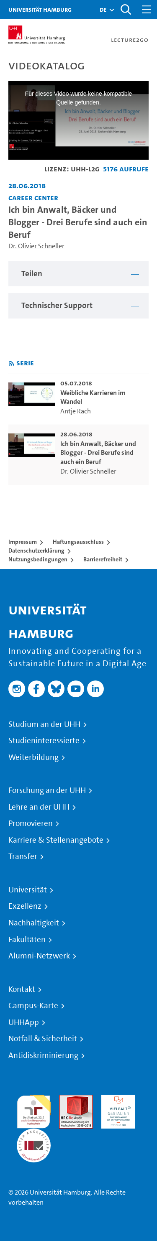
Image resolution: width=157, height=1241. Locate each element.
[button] (103, 10)
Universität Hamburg (40, 9)
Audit (67, 1099)
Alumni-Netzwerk (39, 955)
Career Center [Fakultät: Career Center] (33, 197)
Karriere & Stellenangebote (55, 840)
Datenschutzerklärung (36, 550)
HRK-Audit (116, 1099)
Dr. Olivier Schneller (36, 246)
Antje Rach (75, 411)
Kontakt (21, 989)
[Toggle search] (125, 9)
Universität (27, 889)
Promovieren (30, 823)
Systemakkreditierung (34, 1133)
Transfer (22, 856)
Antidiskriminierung (43, 1055)
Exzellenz (24, 906)
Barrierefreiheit (102, 559)
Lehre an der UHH (38, 807)
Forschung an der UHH (47, 790)
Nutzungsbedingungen (37, 559)
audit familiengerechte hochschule (34, 1109)
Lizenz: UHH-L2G (72, 168)
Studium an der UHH (44, 724)
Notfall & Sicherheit (42, 1038)
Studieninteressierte (44, 740)
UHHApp (23, 1022)
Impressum (22, 542)
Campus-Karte (33, 1005)
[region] (78, 274)
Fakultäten (27, 939)
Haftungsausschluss (78, 542)
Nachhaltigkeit (33, 922)
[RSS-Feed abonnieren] (11, 363)
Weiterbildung (33, 757)
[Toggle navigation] (146, 9)
